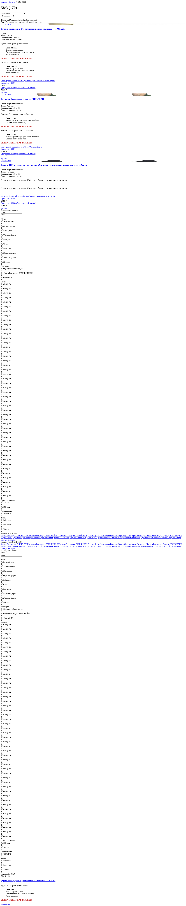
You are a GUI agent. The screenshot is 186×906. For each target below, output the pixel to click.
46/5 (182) (7, 334)
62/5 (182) (7, 473)
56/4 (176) (7, 419)
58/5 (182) (7, 442)
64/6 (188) (7, 487)
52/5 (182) (7, 388)
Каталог (12, 2)
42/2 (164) (7, 293)
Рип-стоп (20, 147)
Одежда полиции (8, 540)
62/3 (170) (7, 284)
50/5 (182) (7, 365)
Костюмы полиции (132, 538)
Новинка (13, 147)
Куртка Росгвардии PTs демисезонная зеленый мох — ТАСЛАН (33, 29)
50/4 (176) (7, 361)
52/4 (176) (7, 383)
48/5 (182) (7, 347)
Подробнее (5, 904)
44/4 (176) (7, 316)
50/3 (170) (7, 356)
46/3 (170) (7, 325)
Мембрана (50, 81)
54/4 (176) (7, 401)
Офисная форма (35, 147)
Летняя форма (40, 196)
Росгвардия (5, 81)
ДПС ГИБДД (51, 196)
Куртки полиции (104, 538)
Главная (4, 2)
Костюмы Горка (116, 536)
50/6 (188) (7, 370)
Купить (4, 92)
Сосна (26, 147)
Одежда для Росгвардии (13, 269)
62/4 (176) (7, 469)
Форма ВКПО (6, 538)
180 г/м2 (6, 507)
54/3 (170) (7, 397)
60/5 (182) (7, 460)
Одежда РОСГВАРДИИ (172, 536)
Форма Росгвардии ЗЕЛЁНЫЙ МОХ (18, 273)
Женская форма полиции (43, 538)
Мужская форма (29, 81)
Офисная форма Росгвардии (134, 536)
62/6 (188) (7, 478)
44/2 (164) (7, 307)
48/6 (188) (7, 352)
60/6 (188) (7, 464)
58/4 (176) (7, 437)
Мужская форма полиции (23, 538)
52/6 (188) (7, 392)
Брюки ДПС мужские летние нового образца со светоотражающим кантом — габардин (44, 165)
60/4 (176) (7, 455)
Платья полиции (117, 538)
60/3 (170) (7, 451)
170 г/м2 (6, 502)
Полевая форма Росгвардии (99, 536)
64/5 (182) (7, 482)
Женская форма (16, 81)
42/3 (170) (7, 298)
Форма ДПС (8, 278)
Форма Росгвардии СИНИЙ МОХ (73, 536)
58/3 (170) (7, 433)
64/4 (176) (7, 289)
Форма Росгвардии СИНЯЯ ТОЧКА (15, 536)
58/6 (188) (7, 446)
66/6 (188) (7, 496)
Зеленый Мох (40, 81)
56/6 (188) (7, 428)
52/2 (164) (7, 374)
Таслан (6, 529)
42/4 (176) (7, 302)
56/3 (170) (7, 415)
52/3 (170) (7, 379)
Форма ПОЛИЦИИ (61, 538)
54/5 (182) (7, 406)
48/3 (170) (7, 338)
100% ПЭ (7, 514)
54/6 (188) (7, 410)
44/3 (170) (7, 311)
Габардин (17, 196)
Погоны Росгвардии (154, 536)
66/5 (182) (7, 491)
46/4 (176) (7, 329)
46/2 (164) (7, 320)
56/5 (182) (7, 424)
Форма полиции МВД (78, 538)
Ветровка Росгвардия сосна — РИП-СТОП (22, 99)
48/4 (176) (7, 343)
